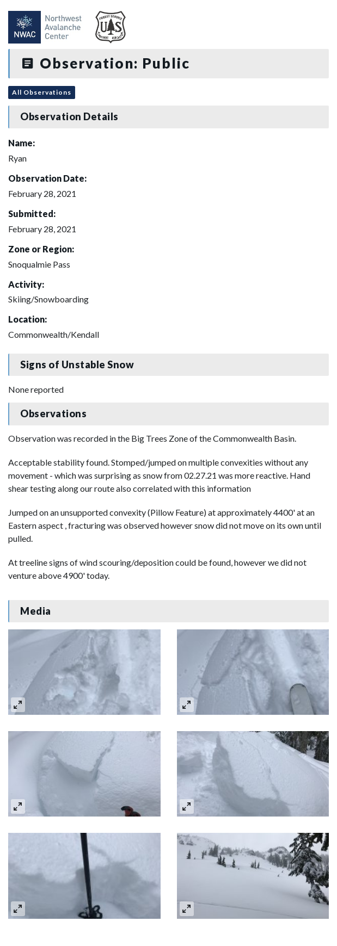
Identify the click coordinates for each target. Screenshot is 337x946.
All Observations (41, 92)
